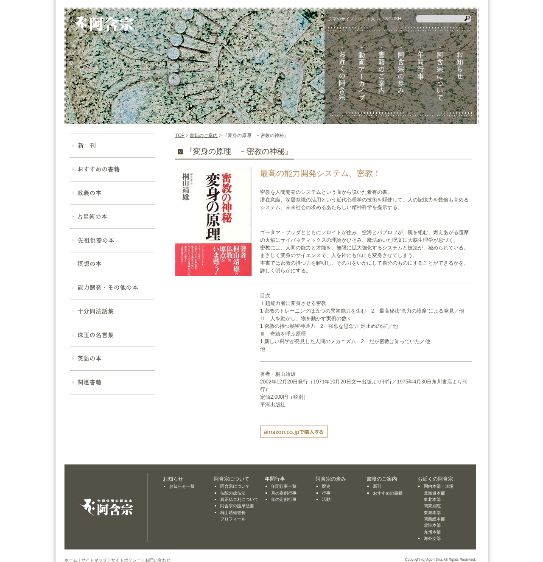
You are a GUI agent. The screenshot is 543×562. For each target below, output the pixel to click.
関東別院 (432, 505)
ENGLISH (392, 19)
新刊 (377, 486)
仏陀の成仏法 (233, 493)
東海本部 (432, 512)
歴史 (326, 486)
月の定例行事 (284, 493)
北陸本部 (432, 525)
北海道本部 (434, 493)
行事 (326, 493)
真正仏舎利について (239, 499)
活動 (326, 499)
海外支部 (432, 538)
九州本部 (432, 532)
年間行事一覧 (284, 486)
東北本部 (432, 499)
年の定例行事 (284, 499)
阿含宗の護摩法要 (237, 505)
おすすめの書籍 (388, 493)
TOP (180, 135)
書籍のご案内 (204, 135)
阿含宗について (235, 486)
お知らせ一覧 (182, 486)
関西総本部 (434, 519)
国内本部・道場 (438, 486)
